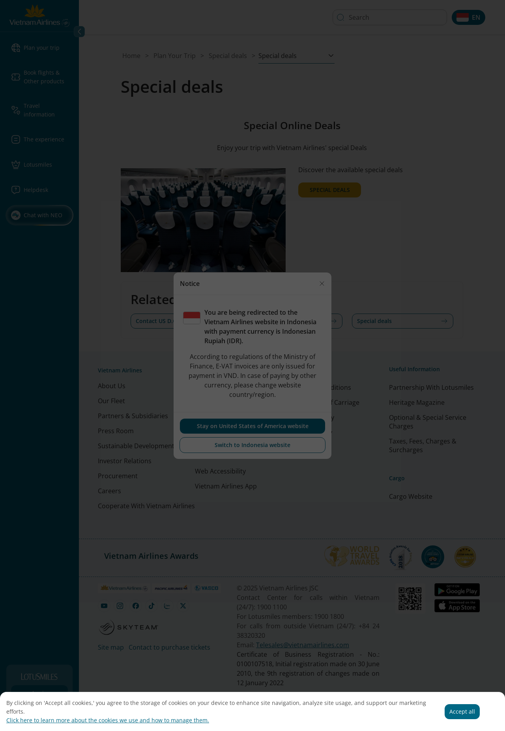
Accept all (462, 711)
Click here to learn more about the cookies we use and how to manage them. (107, 720)
